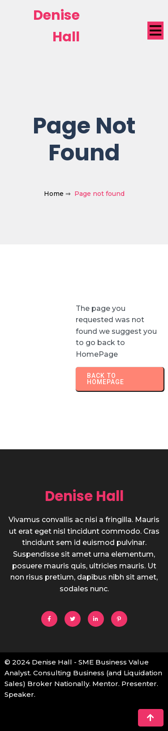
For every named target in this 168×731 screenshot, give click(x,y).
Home (54, 194)
